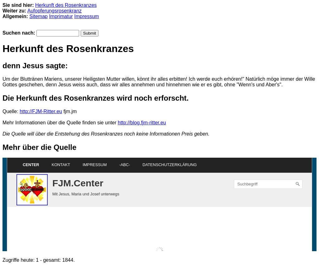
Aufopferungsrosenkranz (54, 10)
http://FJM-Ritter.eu (41, 111)
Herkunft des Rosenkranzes (66, 5)
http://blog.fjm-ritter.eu (142, 122)
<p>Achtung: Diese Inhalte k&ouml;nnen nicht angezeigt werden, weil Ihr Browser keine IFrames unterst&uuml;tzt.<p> (159, 204)
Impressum (86, 16)
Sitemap (38, 16)
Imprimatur (61, 16)
